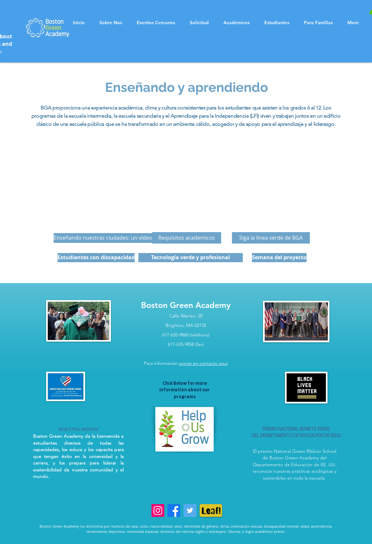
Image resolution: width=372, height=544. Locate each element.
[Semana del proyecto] (279, 257)
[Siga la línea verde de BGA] (271, 238)
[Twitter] (190, 510)
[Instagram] (157, 510)
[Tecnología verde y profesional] (190, 257)
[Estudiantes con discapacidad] (96, 257)
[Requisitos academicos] (186, 238)
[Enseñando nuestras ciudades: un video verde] (111, 238)
